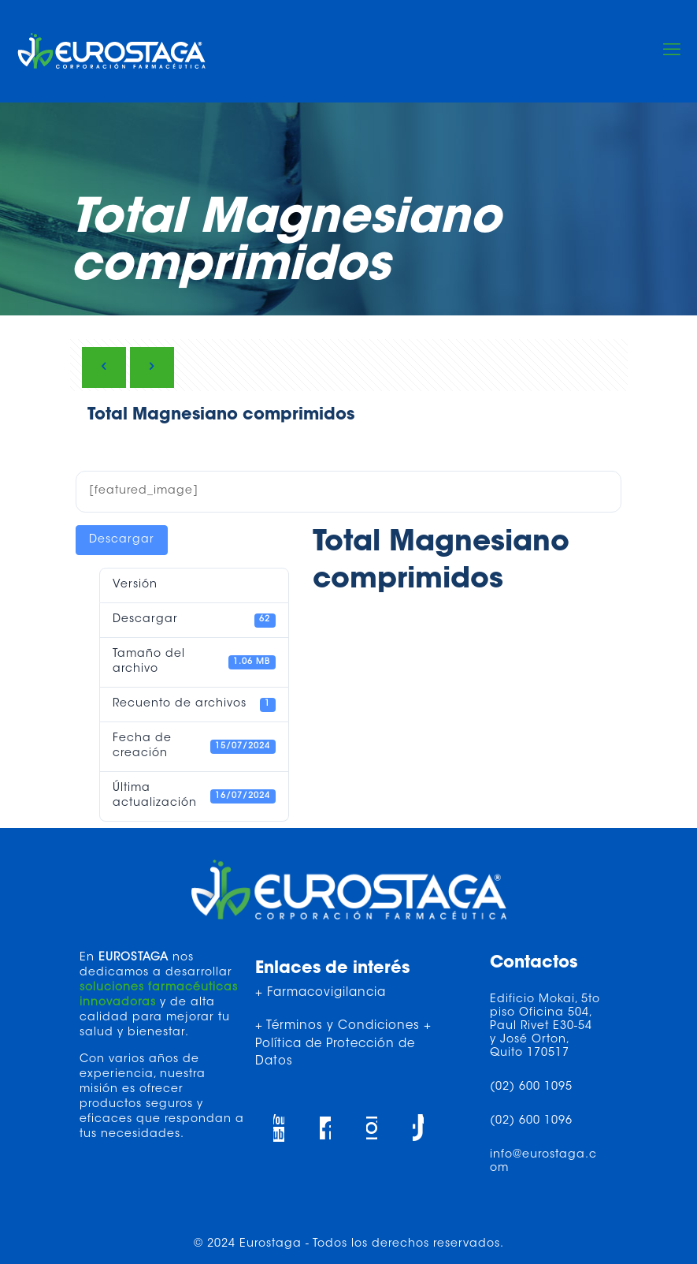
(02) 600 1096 (531, 1121)
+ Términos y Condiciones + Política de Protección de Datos (343, 1044)
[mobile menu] (671, 51)
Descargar (121, 540)
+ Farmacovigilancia (320, 993)
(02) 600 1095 (531, 1087)
